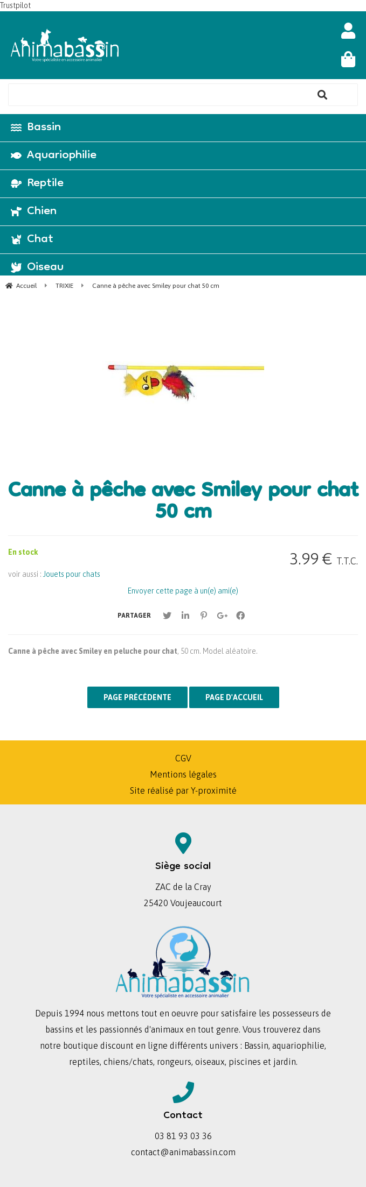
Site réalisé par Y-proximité (183, 790)
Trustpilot (15, 5)
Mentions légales (183, 774)
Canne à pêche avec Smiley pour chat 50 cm (183, 503)
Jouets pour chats (71, 574)
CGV (183, 758)
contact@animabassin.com (183, 1152)
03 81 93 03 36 (183, 1136)
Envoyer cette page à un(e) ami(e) (183, 591)
